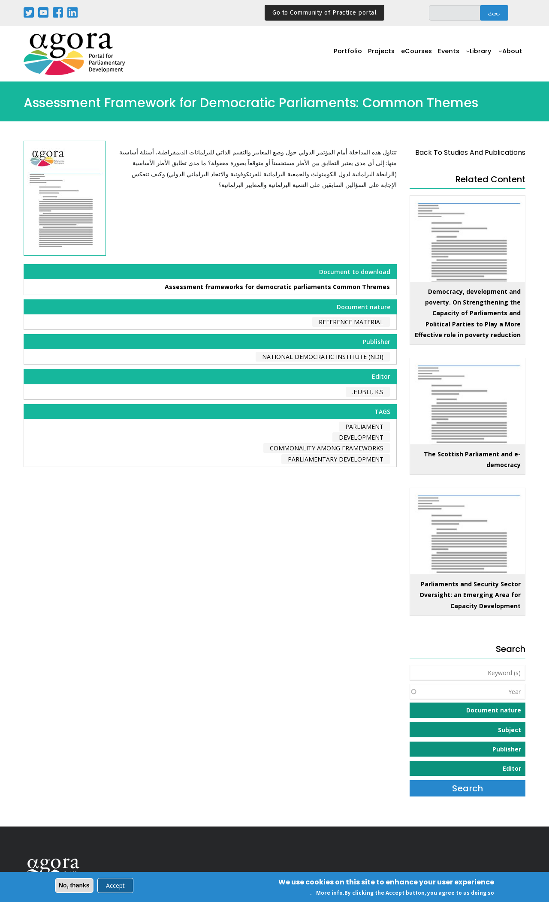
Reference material (351, 322)
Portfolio (338, 54)
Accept (115, 886)
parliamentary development (335, 459)
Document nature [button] (493, 710)
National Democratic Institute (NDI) (322, 357)
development (361, 437)
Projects (373, 54)
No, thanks (74, 886)
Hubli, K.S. (367, 392)
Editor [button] (512, 768)
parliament (364, 426)
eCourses (410, 54)
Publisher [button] (506, 749)
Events (444, 54)
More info (329, 893)
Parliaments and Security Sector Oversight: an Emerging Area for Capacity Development (470, 594)
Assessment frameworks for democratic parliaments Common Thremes (277, 287)
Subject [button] (509, 730)
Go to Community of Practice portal (324, 12)
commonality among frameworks (326, 448)
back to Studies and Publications (470, 152)
